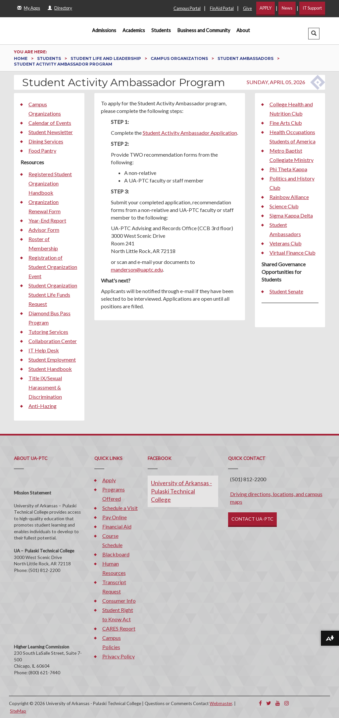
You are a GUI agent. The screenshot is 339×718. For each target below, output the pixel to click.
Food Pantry (42, 150)
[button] (313, 33)
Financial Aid (116, 526)
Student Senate (286, 291)
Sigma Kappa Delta (291, 215)
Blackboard (115, 554)
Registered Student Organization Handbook (50, 183)
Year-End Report (47, 220)
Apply (109, 480)
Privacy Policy (118, 656)
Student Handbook (50, 369)
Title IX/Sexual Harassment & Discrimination (45, 387)
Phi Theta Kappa (288, 169)
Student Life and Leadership (106, 58)
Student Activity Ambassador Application (190, 132)
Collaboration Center (52, 341)
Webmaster (221, 703)
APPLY (265, 8)
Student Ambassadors (246, 58)
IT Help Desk (43, 350)
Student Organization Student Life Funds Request (52, 294)
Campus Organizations (180, 58)
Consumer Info (119, 600)
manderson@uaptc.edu (137, 269)
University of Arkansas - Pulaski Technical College (181, 491)
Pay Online (114, 517)
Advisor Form (43, 230)
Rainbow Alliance (289, 197)
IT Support (312, 8)
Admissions (104, 30)
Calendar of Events (49, 123)
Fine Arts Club (285, 123)
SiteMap (18, 711)
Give (247, 8)
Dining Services (45, 141)
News (287, 8)
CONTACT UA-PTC (252, 519)
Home (21, 58)
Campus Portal (187, 8)
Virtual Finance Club (292, 252)
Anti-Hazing (42, 406)
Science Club (284, 206)
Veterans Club (285, 243)
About (243, 30)
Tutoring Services (48, 332)
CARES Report (118, 628)
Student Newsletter (50, 132)
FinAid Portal (222, 8)
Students (161, 30)
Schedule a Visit (120, 508)
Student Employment (52, 359)
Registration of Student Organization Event (52, 266)
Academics (133, 30)
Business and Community (203, 30)
